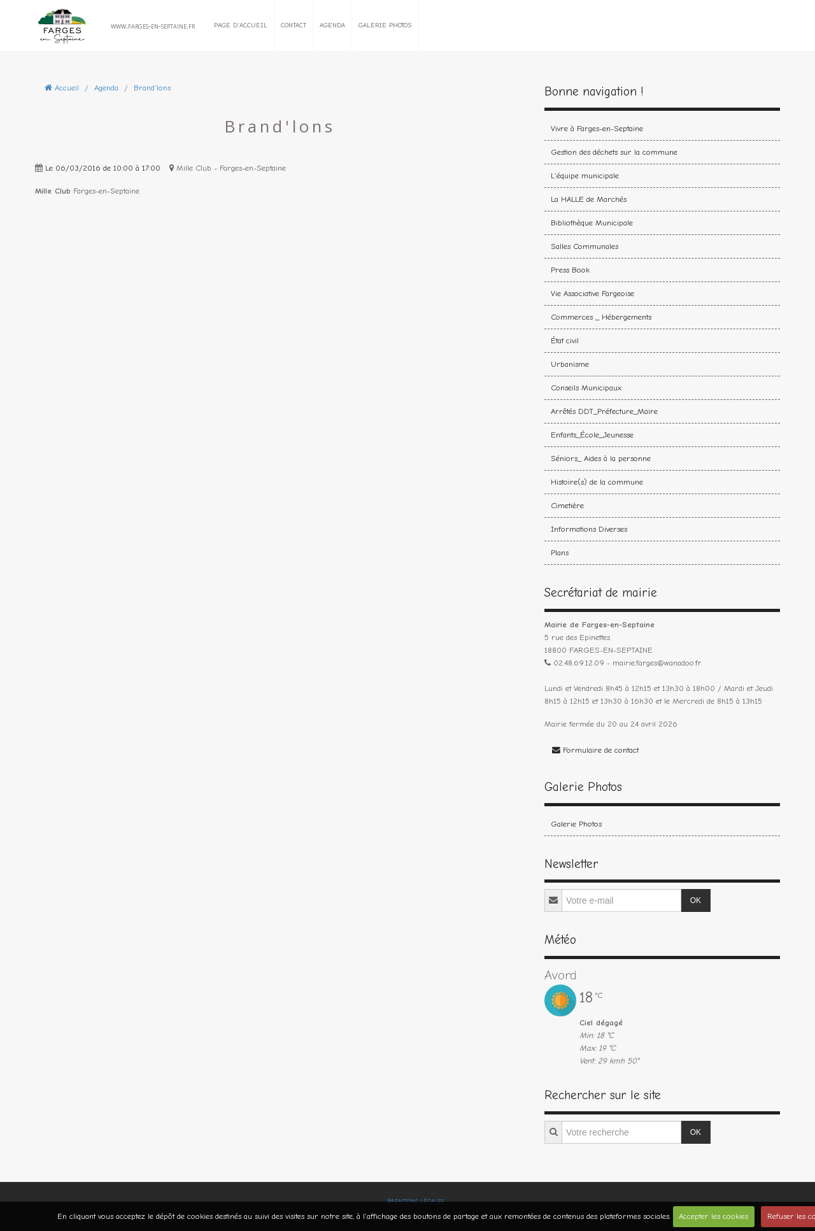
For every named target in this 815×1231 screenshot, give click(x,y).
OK (695, 900)
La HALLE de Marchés (589, 199)
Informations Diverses (589, 529)
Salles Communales (584, 246)
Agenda (332, 25)
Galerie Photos (384, 25)
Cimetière (567, 505)
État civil (565, 340)
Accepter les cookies (713, 1216)
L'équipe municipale (585, 175)
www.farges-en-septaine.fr (153, 25)
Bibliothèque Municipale (592, 222)
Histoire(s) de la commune (597, 482)
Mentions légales (415, 1201)
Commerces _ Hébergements (601, 317)
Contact (293, 25)
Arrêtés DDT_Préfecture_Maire (604, 411)
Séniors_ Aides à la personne (601, 458)
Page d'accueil (240, 25)
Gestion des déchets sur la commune (614, 152)
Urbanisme (570, 364)
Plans (560, 552)
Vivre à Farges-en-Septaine (597, 128)
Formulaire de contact (595, 750)
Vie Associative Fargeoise (592, 293)
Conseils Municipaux (586, 387)
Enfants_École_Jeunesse (592, 434)
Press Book (570, 269)
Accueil (67, 87)
